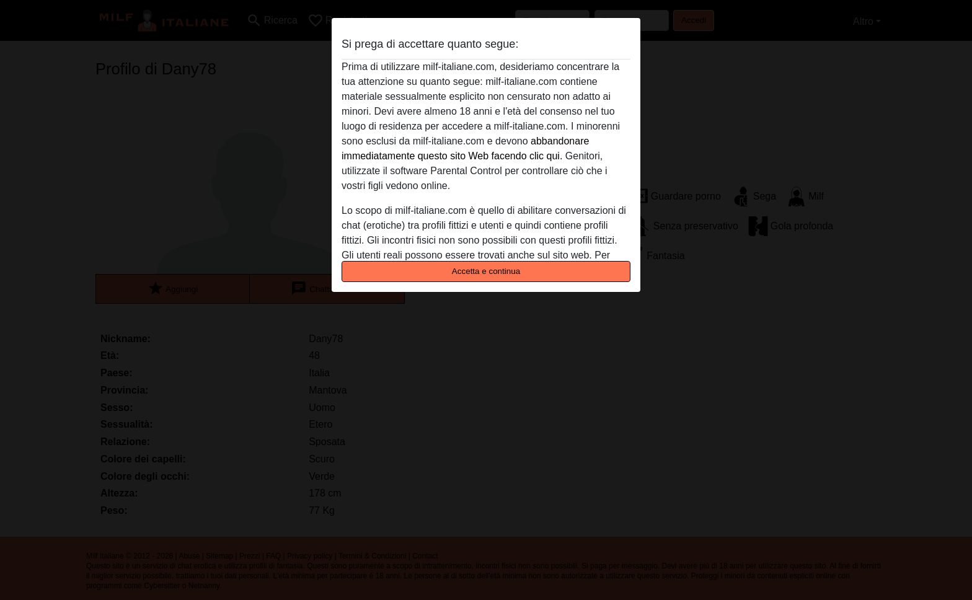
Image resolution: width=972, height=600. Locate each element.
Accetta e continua (486, 271)
